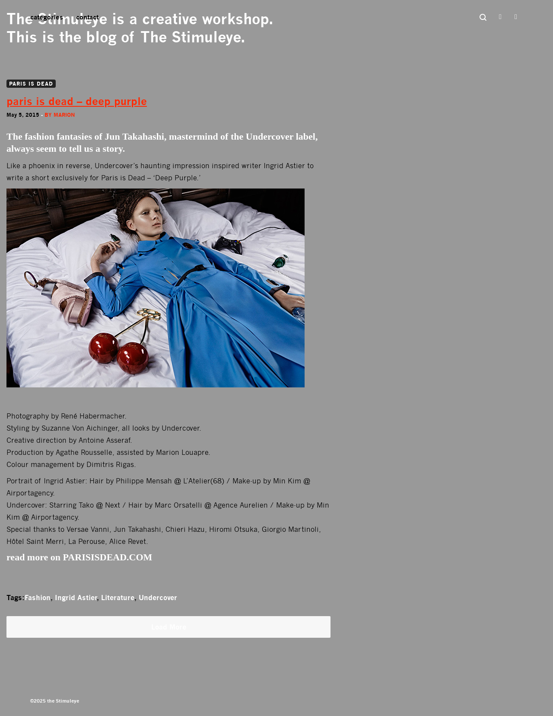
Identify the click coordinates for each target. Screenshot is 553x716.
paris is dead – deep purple (76, 101)
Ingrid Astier (76, 597)
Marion (64, 115)
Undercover (158, 597)
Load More (168, 627)
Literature (117, 597)
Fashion (38, 597)
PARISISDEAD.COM (108, 557)
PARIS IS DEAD (31, 83)
